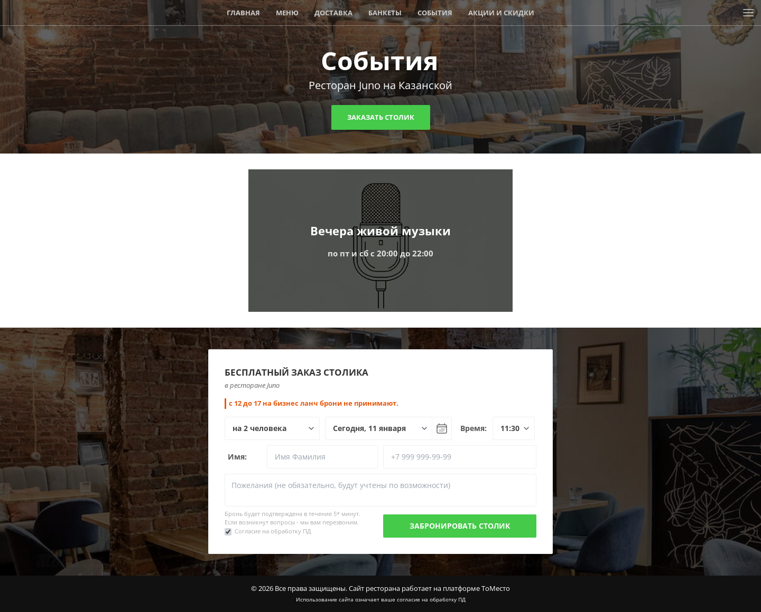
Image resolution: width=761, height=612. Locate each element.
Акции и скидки (501, 12)
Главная (243, 12)
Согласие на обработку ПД (273, 531)
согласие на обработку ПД (431, 599)
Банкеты (385, 12)
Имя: (237, 457)
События (434, 12)
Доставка (333, 12)
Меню (287, 12)
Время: (473, 428)
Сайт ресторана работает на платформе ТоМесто (429, 588)
